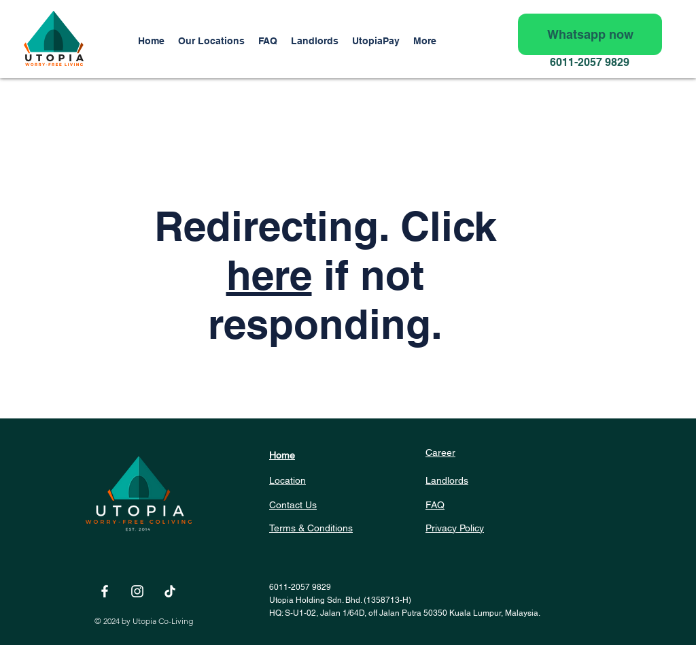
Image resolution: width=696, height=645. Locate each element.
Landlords (446, 480)
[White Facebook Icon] (105, 591)
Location (287, 480)
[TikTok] (170, 591)
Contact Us (293, 504)
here (269, 274)
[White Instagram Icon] (137, 591)
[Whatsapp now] (590, 34)
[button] (314, 41)
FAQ (435, 504)
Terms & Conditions (311, 528)
